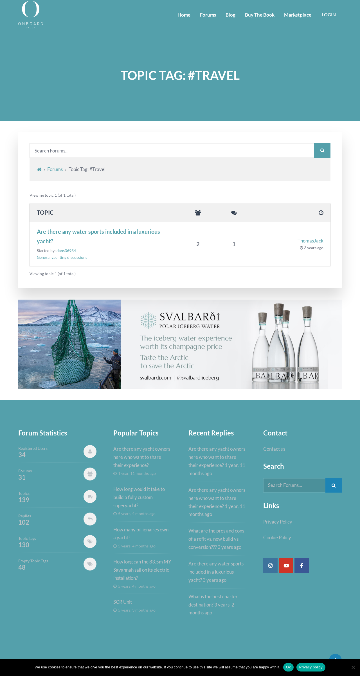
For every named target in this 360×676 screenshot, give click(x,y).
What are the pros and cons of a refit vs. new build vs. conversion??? (216, 539)
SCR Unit (122, 602)
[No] (353, 667)
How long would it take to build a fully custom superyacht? (139, 497)
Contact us (274, 449)
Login (329, 14)
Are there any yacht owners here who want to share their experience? (141, 457)
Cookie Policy (277, 538)
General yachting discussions (62, 257)
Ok (288, 667)
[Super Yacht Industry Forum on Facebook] (301, 566)
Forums (207, 15)
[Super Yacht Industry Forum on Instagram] (270, 566)
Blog (230, 15)
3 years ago (313, 248)
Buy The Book (259, 15)
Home (183, 15)
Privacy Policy (277, 522)
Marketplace (297, 15)
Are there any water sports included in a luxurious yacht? (98, 236)
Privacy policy (311, 667)
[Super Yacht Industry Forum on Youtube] (286, 566)
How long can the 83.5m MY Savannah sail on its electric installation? (142, 570)
